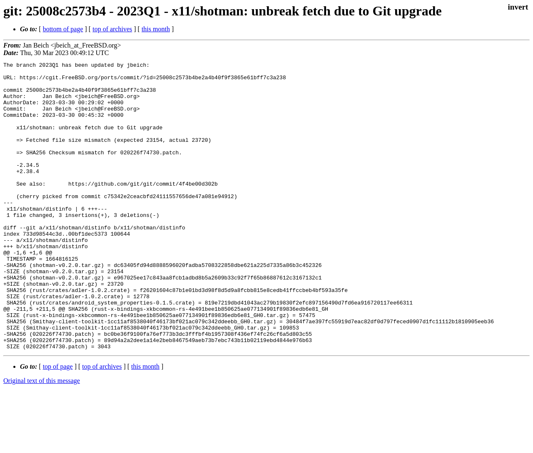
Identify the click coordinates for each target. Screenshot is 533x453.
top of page (58, 424)
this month (156, 29)
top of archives (112, 29)
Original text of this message (41, 438)
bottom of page (63, 29)
